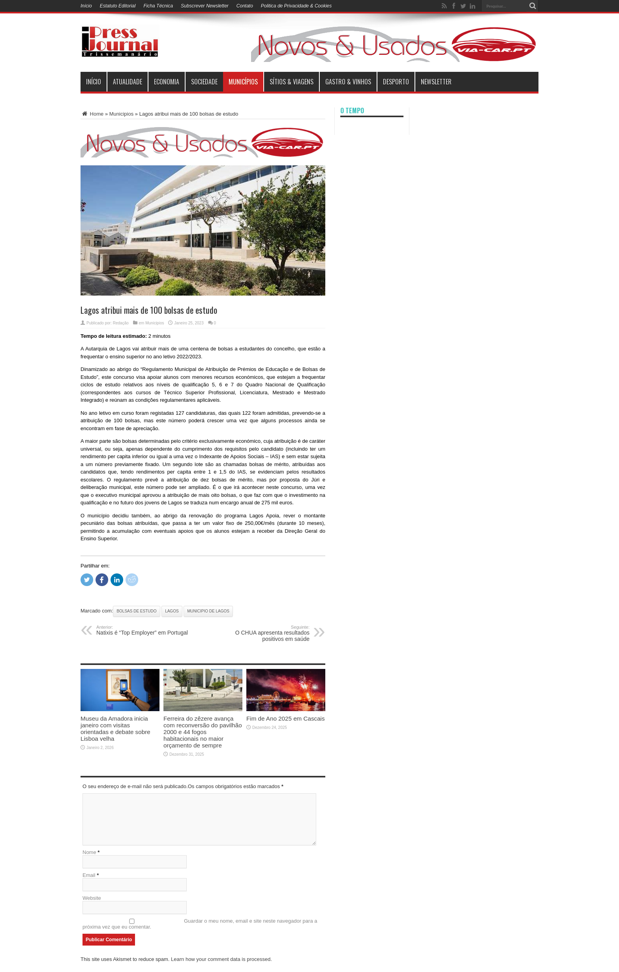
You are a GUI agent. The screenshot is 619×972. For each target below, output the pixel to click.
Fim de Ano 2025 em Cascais (285, 718)
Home (92, 114)
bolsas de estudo (136, 611)
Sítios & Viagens (291, 81)
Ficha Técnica (158, 6)
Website (92, 898)
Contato (244, 6)
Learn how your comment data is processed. (221, 959)
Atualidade (127, 81)
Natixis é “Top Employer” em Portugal (144, 630)
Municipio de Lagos (208, 611)
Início (86, 6)
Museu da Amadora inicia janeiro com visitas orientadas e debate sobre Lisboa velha (115, 728)
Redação (121, 323)
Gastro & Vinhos (348, 81)
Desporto (396, 81)
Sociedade (204, 81)
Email (89, 875)
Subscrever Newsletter (205, 6)
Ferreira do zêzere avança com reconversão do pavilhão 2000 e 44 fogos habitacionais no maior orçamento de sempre (202, 732)
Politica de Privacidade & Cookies (296, 6)
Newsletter (436, 81)
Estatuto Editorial (118, 6)
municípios (243, 81)
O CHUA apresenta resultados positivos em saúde (261, 633)
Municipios (121, 114)
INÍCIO (93, 81)
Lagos (171, 611)
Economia (166, 81)
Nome (89, 852)
